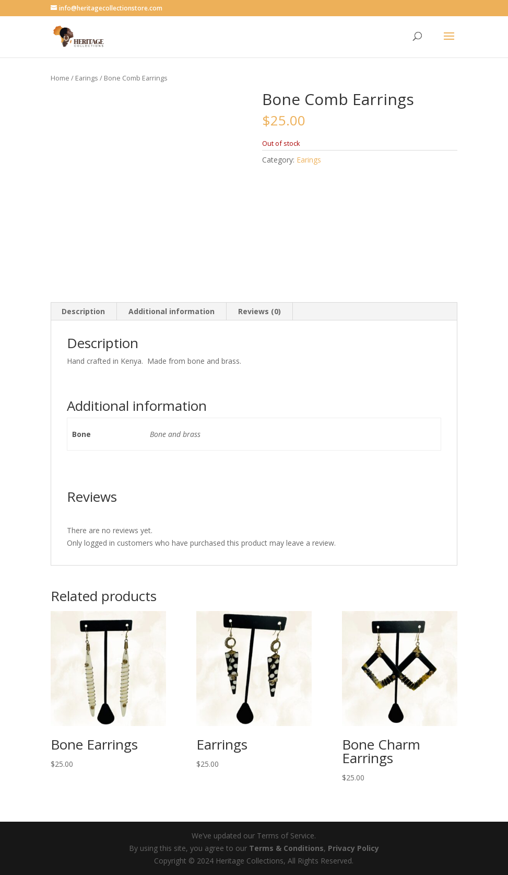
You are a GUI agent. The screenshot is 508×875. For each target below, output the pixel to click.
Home (60, 78)
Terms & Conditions (286, 848)
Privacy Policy (353, 848)
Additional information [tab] (171, 311)
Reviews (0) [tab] (259, 311)
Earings (86, 78)
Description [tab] (83, 311)
